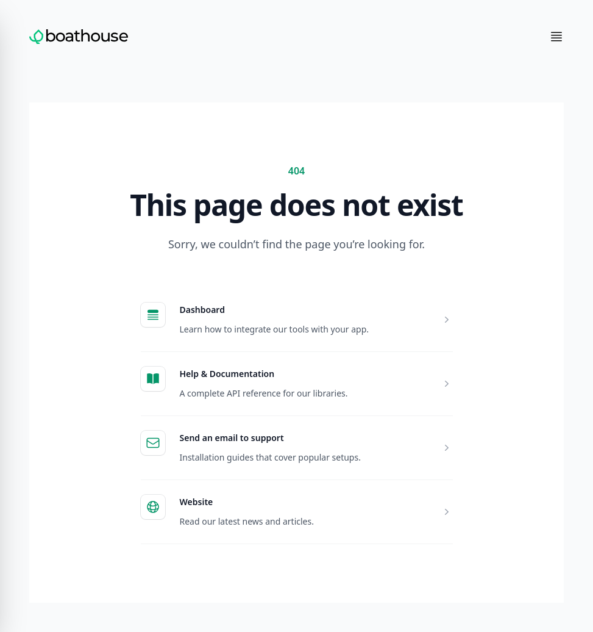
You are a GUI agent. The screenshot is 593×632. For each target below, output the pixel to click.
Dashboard (202, 309)
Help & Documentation (227, 373)
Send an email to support (232, 437)
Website (196, 502)
